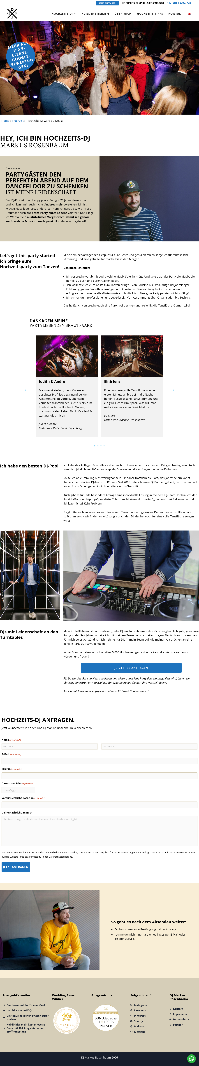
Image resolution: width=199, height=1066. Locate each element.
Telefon (12, 769)
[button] (107, 3)
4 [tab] (104, 445)
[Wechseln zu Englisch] (190, 13)
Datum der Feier (17, 784)
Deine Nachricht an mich (17, 812)
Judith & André (52, 381)
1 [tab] (94, 445)
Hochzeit (18, 121)
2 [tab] (98, 445)
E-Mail (11, 754)
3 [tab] (101, 445)
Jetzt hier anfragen (131, 668)
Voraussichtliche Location (24, 798)
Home (5, 121)
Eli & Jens (112, 381)
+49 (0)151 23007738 (179, 3)
